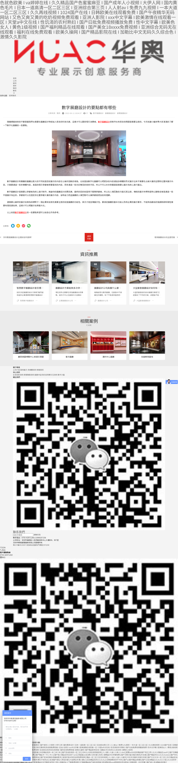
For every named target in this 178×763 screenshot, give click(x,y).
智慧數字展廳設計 (27, 300)
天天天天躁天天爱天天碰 (137, 757)
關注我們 (16, 377)
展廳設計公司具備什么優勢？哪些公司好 (114, 287)
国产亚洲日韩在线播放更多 (51, 757)
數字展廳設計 (98, 113)
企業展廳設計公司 (66, 300)
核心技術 (16, 372)
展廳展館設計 (110, 113)
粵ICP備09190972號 (21, 544)
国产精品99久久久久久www (159, 754)
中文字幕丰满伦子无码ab (39, 759)
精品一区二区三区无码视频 (97, 757)
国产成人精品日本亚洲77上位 (65, 754)
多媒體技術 (32, 369)
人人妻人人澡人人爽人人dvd (114, 752)
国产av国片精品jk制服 (132, 759)
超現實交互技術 (51, 374)
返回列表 (89, 237)
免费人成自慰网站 (32, 757)
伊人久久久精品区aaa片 (158, 752)
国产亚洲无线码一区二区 (71, 752)
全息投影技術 (18, 374)
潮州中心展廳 (108, 356)
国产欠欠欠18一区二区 (157, 757)
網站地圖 (32, 544)
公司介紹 (16, 369)
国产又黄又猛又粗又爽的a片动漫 (134, 754)
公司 (14, 80)
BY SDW (46, 544)
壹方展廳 (70, 356)
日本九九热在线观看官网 (92, 752)
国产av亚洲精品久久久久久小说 (154, 759)
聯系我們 (19, 531)
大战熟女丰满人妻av (78, 759)
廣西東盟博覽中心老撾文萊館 (31, 356)
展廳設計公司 (103, 300)
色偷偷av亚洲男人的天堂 (88, 754)
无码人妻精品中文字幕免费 (109, 754)
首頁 (14, 78)
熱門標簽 (39, 544)
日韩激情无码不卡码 (114, 759)
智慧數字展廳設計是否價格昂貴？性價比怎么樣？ (41, 287)
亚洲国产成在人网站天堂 (59, 759)
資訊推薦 (89, 253)
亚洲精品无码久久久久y (96, 759)
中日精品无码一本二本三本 (50, 752)
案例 (14, 83)
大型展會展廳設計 (143, 300)
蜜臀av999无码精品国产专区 (137, 752)
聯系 (14, 90)
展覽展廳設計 (122, 113)
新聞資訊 (40, 369)
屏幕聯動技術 (29, 374)
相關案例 (89, 320)
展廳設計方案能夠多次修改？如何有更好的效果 (79, 287)
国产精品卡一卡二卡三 (44, 754)
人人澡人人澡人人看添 (117, 757)
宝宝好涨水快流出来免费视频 (74, 757)
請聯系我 (37, 534)
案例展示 (23, 369)
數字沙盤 (61, 374)
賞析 (14, 85)
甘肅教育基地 (147, 356)
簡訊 (14, 88)
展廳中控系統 (39, 374)
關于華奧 (16, 367)
